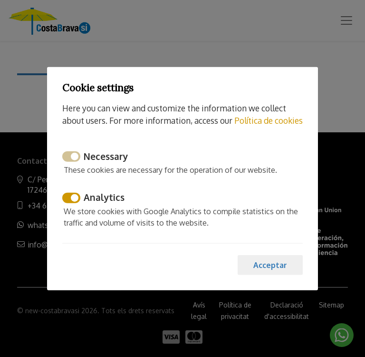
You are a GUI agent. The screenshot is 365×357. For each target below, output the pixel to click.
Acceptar (270, 264)
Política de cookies (268, 120)
